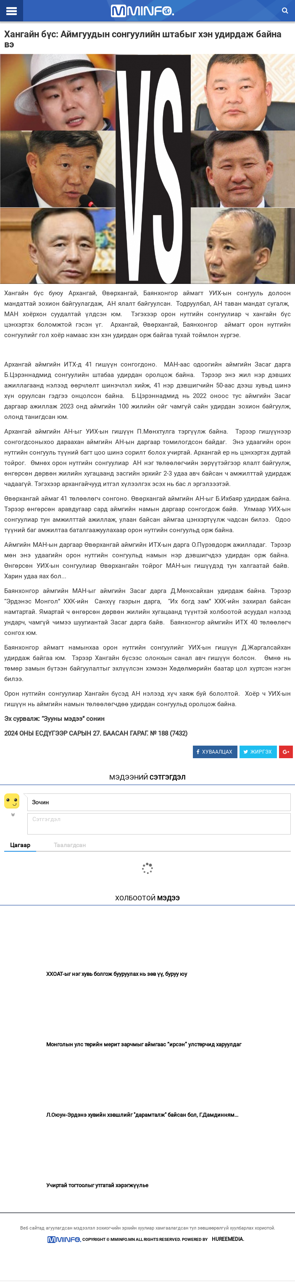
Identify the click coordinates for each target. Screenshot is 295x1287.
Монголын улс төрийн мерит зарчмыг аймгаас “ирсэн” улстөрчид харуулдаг (143, 1044)
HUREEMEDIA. (228, 1239)
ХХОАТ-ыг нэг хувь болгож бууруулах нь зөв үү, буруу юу (116, 974)
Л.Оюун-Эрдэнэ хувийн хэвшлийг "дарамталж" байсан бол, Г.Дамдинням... (142, 1115)
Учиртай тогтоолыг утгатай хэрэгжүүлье (97, 1185)
